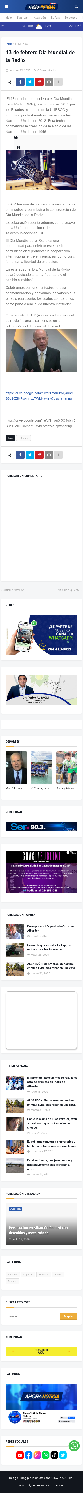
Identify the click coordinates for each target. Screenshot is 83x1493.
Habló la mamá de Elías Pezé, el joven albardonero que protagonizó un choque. (52, 1123)
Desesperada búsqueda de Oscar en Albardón (50, 928)
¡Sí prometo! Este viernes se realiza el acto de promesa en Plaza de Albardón (52, 1082)
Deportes (71, 18)
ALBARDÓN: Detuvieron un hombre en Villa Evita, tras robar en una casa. (51, 966)
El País (55, 18)
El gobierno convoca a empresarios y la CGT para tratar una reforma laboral (52, 1144)
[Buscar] (33, 1316)
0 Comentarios (47, 70)
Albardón (40, 18)
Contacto (60, 1485)
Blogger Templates (32, 1478)
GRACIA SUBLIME (62, 1478)
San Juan (23, 18)
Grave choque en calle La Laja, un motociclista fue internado (49, 947)
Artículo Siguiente (69, 590)
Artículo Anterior (13, 590)
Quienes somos (39, 1485)
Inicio (8, 18)
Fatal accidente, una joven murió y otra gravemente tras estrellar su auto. (49, 1164)
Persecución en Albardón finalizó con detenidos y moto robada (38, 1230)
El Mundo (21, 44)
